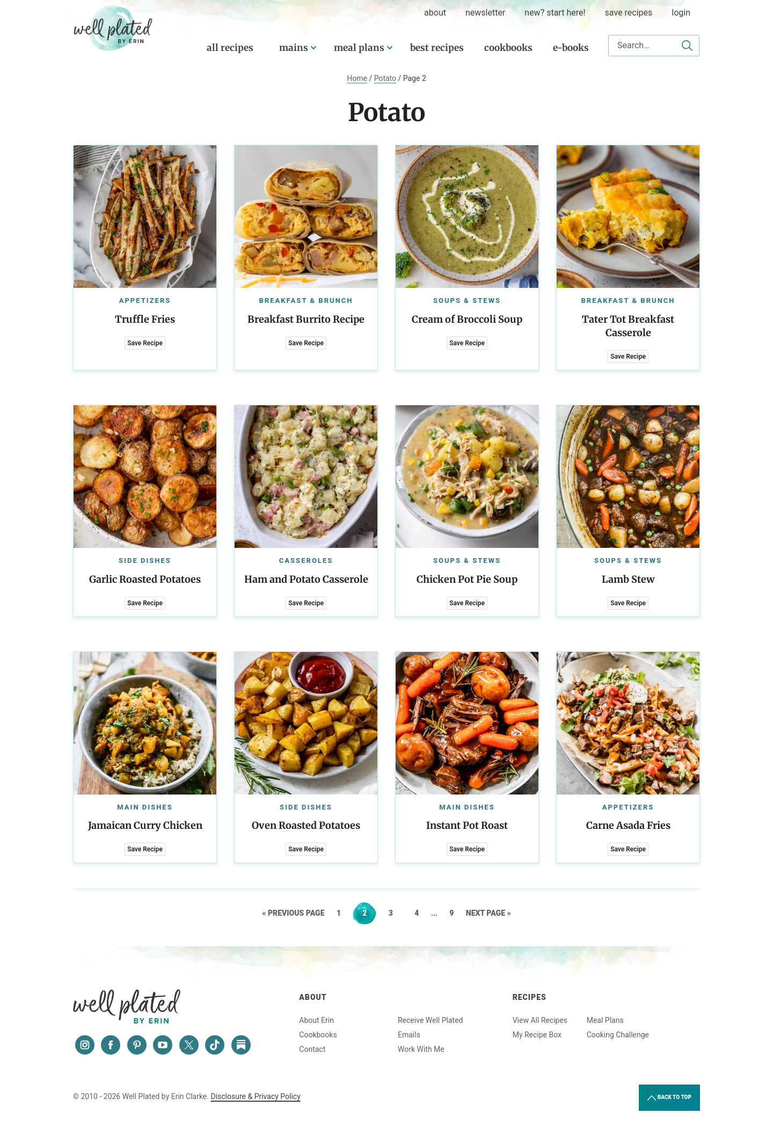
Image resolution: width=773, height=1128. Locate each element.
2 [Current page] (369, 913)
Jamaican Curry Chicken (145, 825)
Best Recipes (437, 48)
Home (357, 78)
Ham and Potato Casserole (306, 579)
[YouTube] (162, 1045)
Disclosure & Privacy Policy (255, 1096)
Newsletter (485, 13)
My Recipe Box (537, 1034)
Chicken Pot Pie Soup (467, 579)
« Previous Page (293, 913)
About (312, 997)
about (435, 13)
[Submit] (687, 45)
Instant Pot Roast (467, 825)
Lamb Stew (628, 579)
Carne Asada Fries (628, 825)
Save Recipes (629, 13)
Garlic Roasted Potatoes (145, 579)
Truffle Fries (145, 319)
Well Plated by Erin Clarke (113, 28)
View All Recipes (540, 1020)
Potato (385, 78)
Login (681, 13)
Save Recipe (145, 343)
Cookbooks (508, 48)
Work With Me (421, 1049)
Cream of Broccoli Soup (467, 319)
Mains (293, 48)
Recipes (529, 997)
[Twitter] (189, 1045)
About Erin (316, 1020)
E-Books (571, 48)
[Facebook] (110, 1045)
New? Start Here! (554, 13)
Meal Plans (359, 48)
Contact (312, 1049)
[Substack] (241, 1045)
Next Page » (488, 913)
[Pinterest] (137, 1045)
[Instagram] (84, 1045)
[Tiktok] (214, 1045)
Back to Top (669, 1098)
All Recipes (230, 48)
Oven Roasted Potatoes (306, 825)
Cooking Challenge (618, 1034)
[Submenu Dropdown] (313, 47)
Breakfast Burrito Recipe (305, 319)
